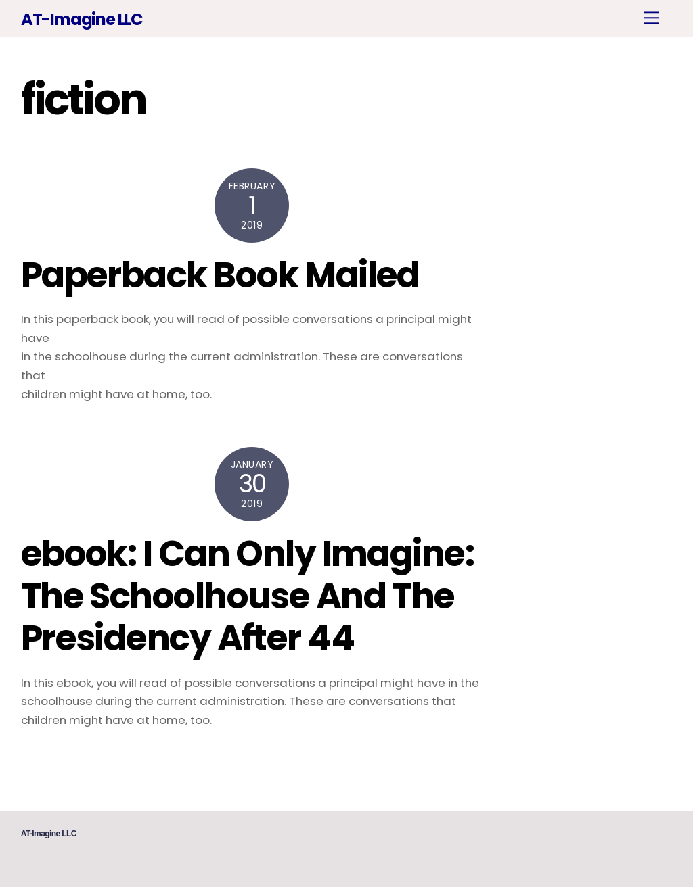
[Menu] (651, 18)
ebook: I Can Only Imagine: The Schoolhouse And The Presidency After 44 (247, 596)
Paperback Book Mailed (220, 274)
